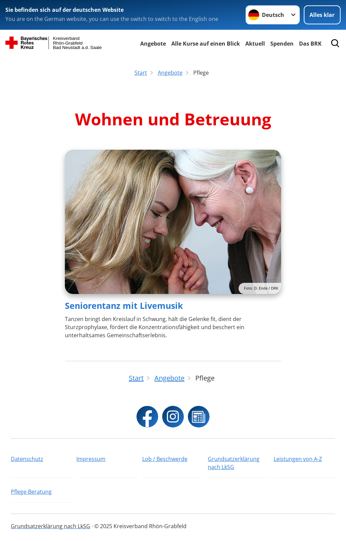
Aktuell (255, 43)
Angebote (153, 43)
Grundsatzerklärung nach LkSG (234, 463)
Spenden (282, 43)
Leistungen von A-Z (298, 459)
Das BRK (310, 43)
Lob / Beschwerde (165, 459)
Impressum (90, 459)
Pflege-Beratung (31, 491)
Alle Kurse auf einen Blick (205, 43)
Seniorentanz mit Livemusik (124, 305)
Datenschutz (27, 459)
